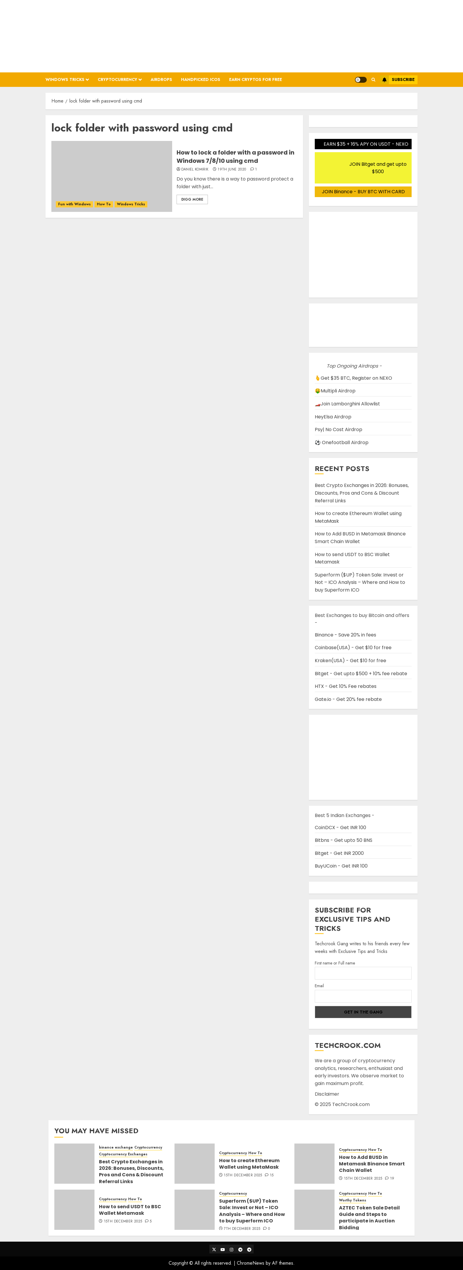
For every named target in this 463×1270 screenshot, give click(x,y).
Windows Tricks (64, 79)
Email (319, 986)
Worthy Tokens (352, 1200)
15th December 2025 (243, 1175)
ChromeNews (250, 1263)
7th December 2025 (242, 1229)
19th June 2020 (232, 169)
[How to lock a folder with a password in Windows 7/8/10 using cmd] (111, 176)
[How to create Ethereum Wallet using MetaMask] (195, 1164)
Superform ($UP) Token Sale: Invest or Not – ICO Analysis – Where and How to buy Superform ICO (360, 582)
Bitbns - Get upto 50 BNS (343, 840)
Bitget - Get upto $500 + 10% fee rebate (361, 673)
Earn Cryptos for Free (255, 79)
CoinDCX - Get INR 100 (340, 827)
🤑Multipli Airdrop (335, 390)
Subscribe (397, 79)
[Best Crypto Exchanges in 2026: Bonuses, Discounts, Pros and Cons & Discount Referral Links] (74, 1164)
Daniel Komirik (195, 169)
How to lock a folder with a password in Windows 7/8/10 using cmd (235, 156)
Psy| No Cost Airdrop (338, 429)
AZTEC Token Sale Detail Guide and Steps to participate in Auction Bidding (369, 1217)
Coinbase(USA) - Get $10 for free (353, 647)
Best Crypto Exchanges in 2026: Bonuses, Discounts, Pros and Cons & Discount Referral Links (362, 493)
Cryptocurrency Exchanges (123, 1154)
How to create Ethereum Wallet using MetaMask (249, 1163)
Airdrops (161, 79)
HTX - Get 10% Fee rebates (345, 686)
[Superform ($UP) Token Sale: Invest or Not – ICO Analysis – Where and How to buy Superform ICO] (195, 1210)
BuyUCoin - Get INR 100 (341, 866)
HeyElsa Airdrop (333, 416)
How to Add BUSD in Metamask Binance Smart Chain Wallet (372, 1164)
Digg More (192, 199)
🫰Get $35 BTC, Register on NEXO (353, 378)
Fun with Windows (74, 204)
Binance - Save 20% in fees (345, 634)
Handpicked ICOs (200, 79)
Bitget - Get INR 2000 (339, 853)
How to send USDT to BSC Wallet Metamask (130, 1210)
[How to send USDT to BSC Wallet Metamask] (74, 1210)
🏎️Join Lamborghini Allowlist (347, 403)
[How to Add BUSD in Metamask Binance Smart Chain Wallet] (314, 1164)
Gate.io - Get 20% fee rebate (348, 699)
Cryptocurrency (117, 79)
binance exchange (116, 1147)
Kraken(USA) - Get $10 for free (350, 660)
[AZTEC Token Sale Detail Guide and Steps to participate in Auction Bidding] (314, 1210)
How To (104, 204)
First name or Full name (335, 963)
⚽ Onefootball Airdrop (342, 442)
